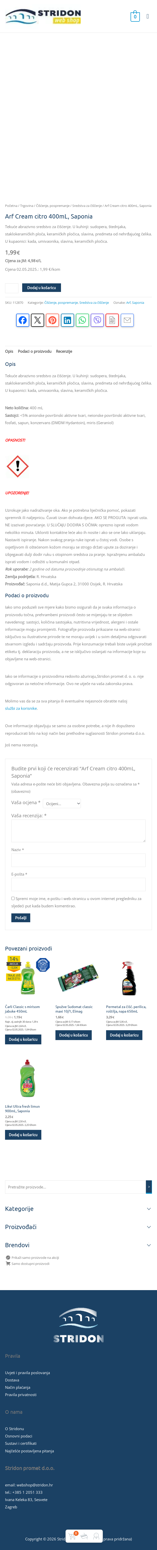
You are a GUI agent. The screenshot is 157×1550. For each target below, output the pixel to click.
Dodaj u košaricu (41, 287)
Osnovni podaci (18, 1435)
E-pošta (19, 874)
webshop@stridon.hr (35, 1484)
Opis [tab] (9, 351)
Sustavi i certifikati (21, 1443)
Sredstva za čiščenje (87, 205)
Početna (11, 205)
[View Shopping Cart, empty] (135, 16)
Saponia (138, 302)
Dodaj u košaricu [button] (23, 1039)
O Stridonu (14, 1428)
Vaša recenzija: (29, 815)
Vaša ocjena (26, 802)
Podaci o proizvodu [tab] (34, 351)
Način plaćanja (17, 1387)
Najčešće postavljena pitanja (29, 1450)
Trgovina (26, 205)
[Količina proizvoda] (11, 288)
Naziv (17, 849)
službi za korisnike (21, 708)
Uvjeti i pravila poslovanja (27, 1372)
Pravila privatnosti (21, 1394)
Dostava (12, 1379)
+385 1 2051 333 (27, 1492)
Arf (128, 302)
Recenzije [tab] (64, 351)
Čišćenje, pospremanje (53, 205)
